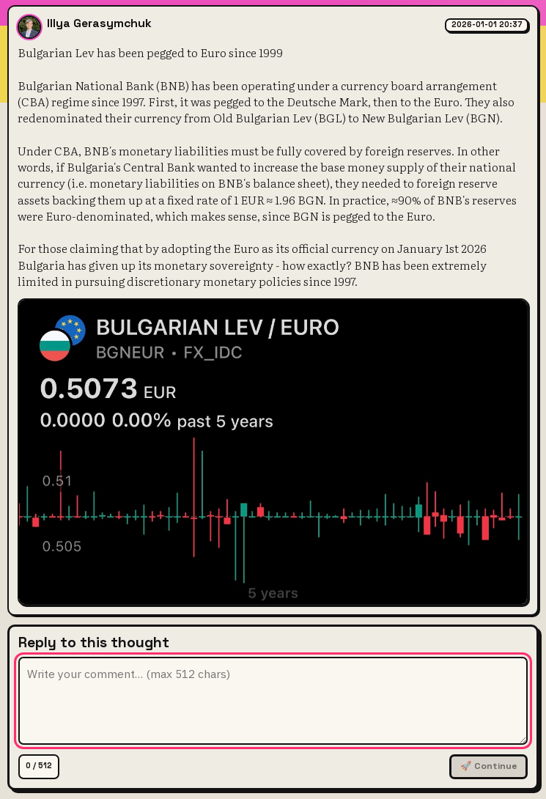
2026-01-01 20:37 (487, 24)
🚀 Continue (488, 766)
